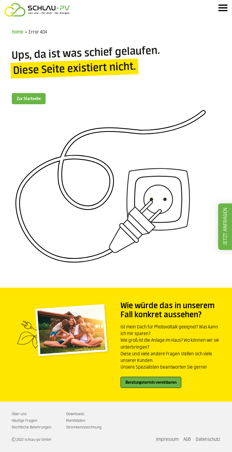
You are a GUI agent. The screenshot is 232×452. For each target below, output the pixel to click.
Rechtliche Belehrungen (31, 427)
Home (17, 32)
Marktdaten (75, 420)
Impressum (167, 439)
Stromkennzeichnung (84, 427)
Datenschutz (208, 439)
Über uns (19, 414)
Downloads (75, 414)
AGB (187, 439)
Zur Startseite (29, 98)
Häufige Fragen (24, 420)
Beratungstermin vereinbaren (150, 382)
